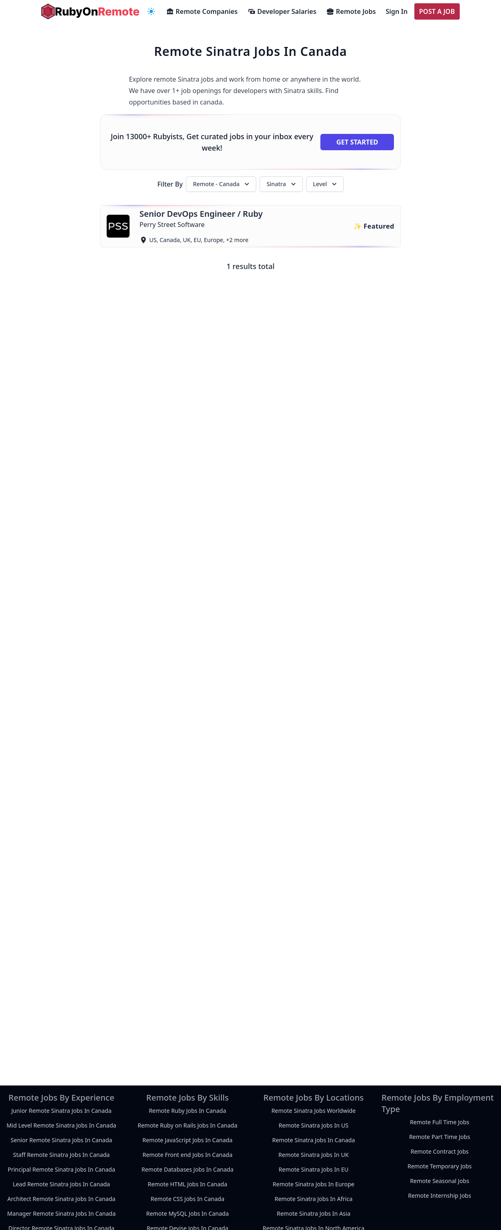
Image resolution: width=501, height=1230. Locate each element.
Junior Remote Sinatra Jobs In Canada (61, 1110)
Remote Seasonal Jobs (439, 1181)
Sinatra (281, 184)
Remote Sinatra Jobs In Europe (313, 1184)
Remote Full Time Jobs (439, 1122)
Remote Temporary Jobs (439, 1166)
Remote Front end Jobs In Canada (188, 1155)
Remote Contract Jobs (440, 1151)
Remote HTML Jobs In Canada (187, 1184)
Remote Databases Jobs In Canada (187, 1169)
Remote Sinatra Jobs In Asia (313, 1213)
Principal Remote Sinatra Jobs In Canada (61, 1169)
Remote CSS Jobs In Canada (187, 1199)
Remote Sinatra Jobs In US (314, 1125)
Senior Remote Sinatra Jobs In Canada (61, 1140)
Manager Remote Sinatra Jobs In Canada (61, 1213)
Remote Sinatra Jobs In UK (313, 1155)
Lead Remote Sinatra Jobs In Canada (61, 1184)
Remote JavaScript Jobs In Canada (188, 1140)
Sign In (397, 11)
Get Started (357, 142)
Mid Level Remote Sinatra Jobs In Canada (61, 1125)
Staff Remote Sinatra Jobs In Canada (61, 1155)
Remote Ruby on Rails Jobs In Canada (187, 1125)
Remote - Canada (222, 184)
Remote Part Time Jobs (439, 1137)
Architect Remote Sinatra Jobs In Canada (61, 1199)
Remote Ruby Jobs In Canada (187, 1110)
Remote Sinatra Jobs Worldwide (313, 1110)
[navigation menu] (151, 11)
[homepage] (90, 11)
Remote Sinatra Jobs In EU (314, 1169)
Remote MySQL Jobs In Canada (187, 1213)
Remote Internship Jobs (439, 1195)
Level (325, 184)
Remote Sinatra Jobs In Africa (314, 1199)
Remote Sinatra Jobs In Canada (313, 1140)
